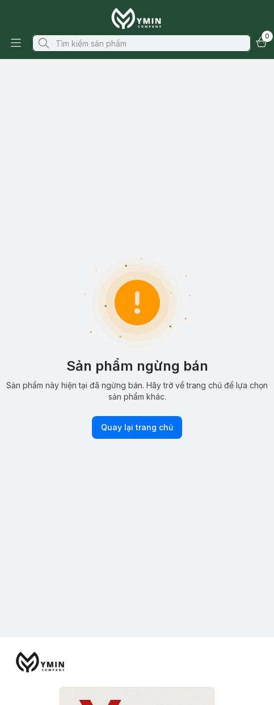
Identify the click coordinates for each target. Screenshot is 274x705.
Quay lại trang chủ (137, 427)
